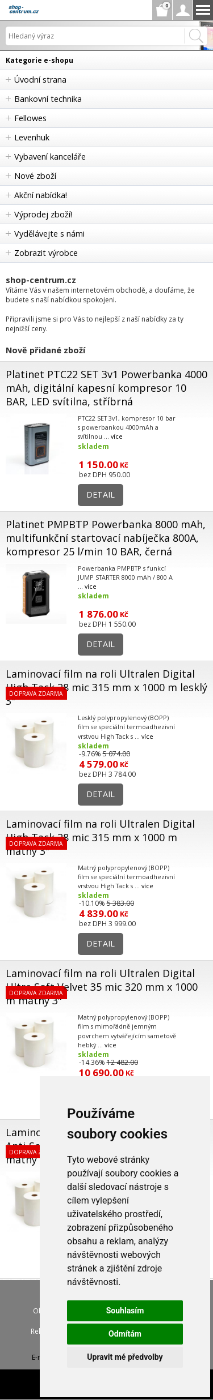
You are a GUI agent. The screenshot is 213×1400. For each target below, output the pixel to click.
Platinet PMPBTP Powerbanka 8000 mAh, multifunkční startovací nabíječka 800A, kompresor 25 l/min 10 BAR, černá (106, 537)
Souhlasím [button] (125, 1310)
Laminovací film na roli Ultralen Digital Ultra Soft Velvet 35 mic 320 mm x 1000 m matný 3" (102, 986)
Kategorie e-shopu (39, 60)
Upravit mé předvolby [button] (124, 1357)
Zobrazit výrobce (46, 252)
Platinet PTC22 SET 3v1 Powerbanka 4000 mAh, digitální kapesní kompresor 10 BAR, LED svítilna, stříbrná (106, 387)
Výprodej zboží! (43, 214)
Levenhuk (31, 137)
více (117, 436)
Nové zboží (35, 175)
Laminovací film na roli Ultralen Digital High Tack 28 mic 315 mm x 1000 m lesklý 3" (106, 687)
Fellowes (30, 118)
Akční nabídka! (40, 195)
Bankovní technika (48, 98)
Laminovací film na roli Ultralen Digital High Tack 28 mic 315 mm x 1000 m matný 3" (100, 837)
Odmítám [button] (124, 1333)
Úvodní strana (40, 79)
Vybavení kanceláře (50, 156)
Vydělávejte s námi (49, 233)
